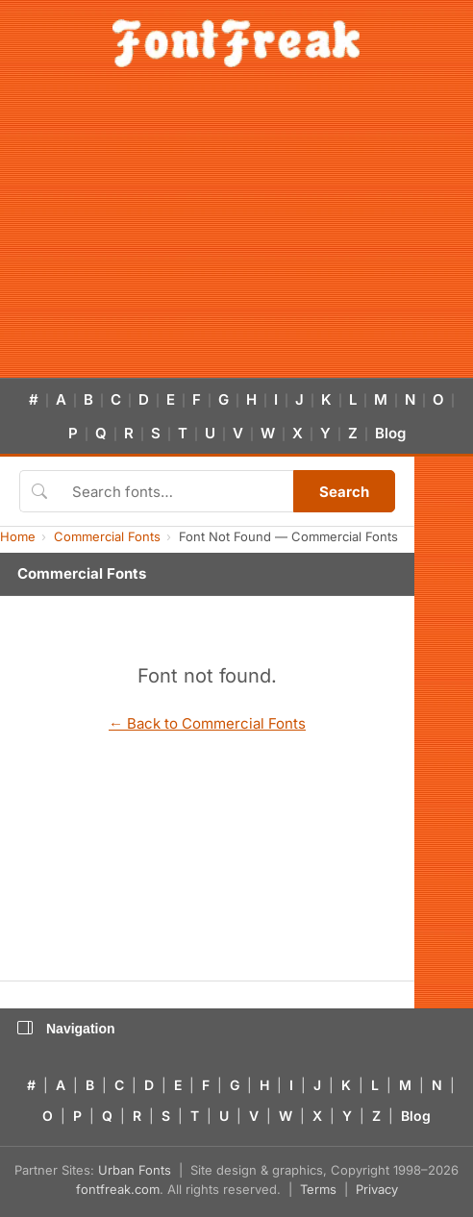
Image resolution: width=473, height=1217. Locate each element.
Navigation (66, 1028)
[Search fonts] (176, 491)
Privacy (377, 1189)
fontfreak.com (118, 1189)
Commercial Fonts (107, 536)
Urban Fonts (134, 1170)
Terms (318, 1189)
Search (344, 492)
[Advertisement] (236, 233)
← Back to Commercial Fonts (207, 723)
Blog (390, 433)
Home (18, 536)
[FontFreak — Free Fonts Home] (236, 43)
